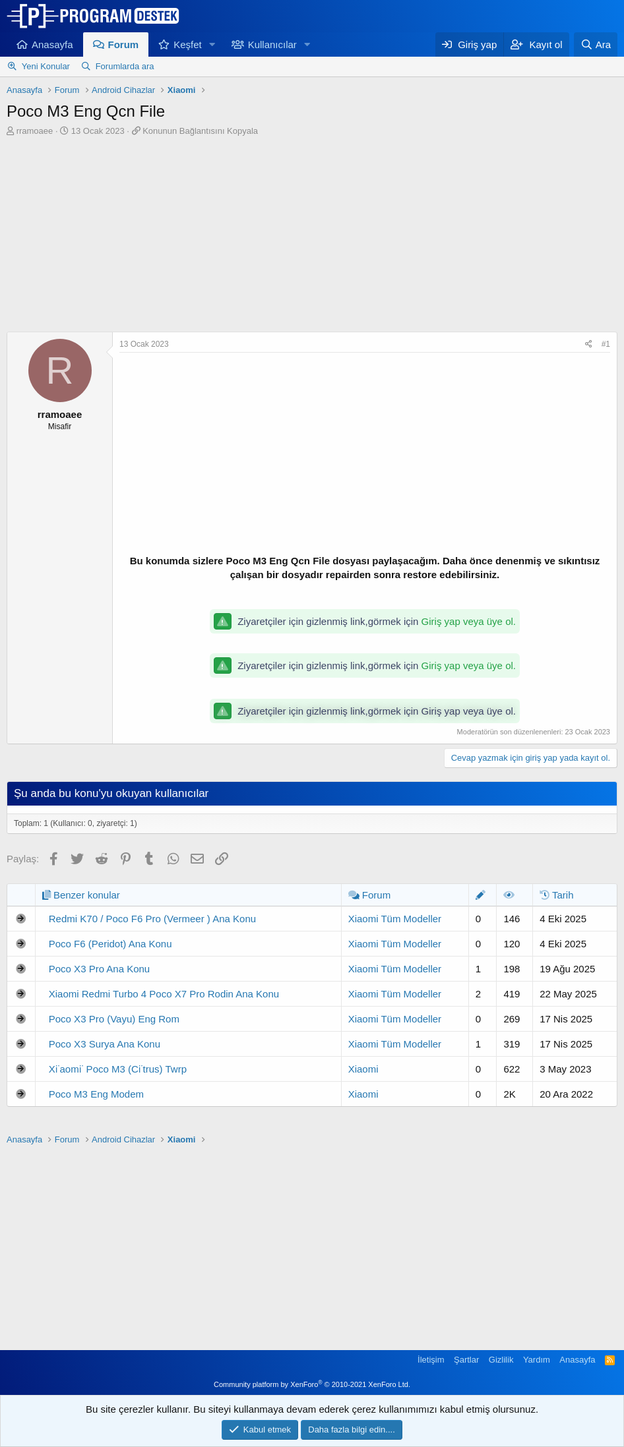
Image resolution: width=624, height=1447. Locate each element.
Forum (123, 44)
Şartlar (466, 1360)
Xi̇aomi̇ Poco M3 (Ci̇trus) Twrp (118, 1069)
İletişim (431, 1360)
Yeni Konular (46, 66)
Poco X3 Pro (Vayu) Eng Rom (114, 1018)
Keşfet (187, 44)
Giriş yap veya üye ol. (468, 621)
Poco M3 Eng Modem (96, 1094)
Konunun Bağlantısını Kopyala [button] (200, 131)
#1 (606, 344)
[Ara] (595, 44)
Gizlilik (501, 1360)
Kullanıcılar (272, 44)
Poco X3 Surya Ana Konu (104, 1043)
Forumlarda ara (125, 66)
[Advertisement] (312, 236)
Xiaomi (363, 1069)
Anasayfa (52, 44)
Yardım (536, 1360)
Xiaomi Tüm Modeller (394, 918)
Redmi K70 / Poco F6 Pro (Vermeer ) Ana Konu (152, 918)
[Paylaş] (588, 344)
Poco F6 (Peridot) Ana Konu (110, 943)
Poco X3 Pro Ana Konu (99, 968)
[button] (212, 44)
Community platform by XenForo (312, 1384)
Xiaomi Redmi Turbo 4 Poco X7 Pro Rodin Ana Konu (164, 993)
